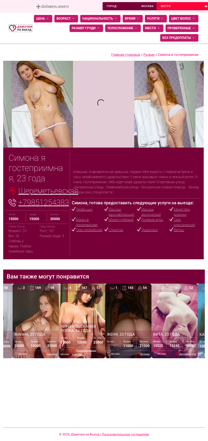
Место (153, 28)
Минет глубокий (121, 220)
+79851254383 (43, 202)
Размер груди (86, 28)
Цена (43, 18)
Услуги (156, 18)
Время (133, 18)
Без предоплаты (179, 38)
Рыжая (148, 55)
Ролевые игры (152, 220)
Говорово (52, 354)
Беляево (145, 354)
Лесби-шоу (84, 209)
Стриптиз (116, 230)
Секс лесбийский (89, 230)
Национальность (100, 18)
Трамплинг (149, 230)
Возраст (66, 18)
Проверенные (182, 28)
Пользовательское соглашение (125, 434)
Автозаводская (187, 354)
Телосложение (123, 28)
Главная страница (125, 55)
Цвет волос (183, 18)
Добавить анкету (52, 6)
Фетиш (179, 230)
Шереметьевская (48, 191)
